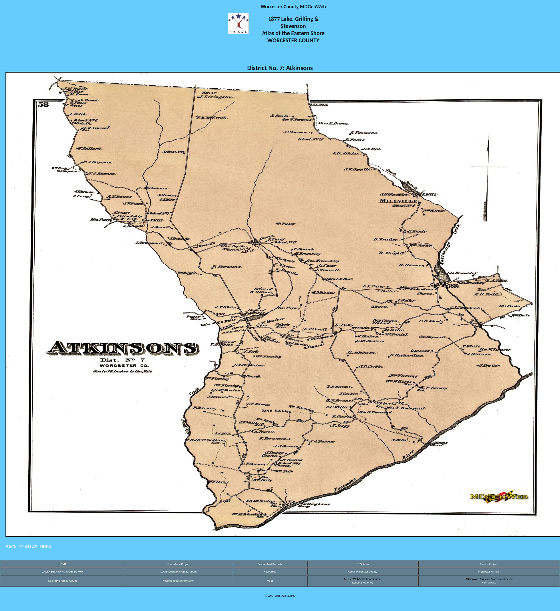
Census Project (488, 564)
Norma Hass (488, 582)
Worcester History (488, 571)
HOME (62, 564)
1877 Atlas (362, 564)
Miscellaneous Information (178, 580)
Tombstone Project (178, 564)
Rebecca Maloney (362, 582)
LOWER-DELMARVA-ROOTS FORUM (62, 571)
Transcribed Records (270, 564)
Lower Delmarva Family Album (179, 571)
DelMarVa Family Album (62, 580)
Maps (270, 580)
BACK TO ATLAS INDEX (28, 546)
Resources (270, 571)
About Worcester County (362, 571)
